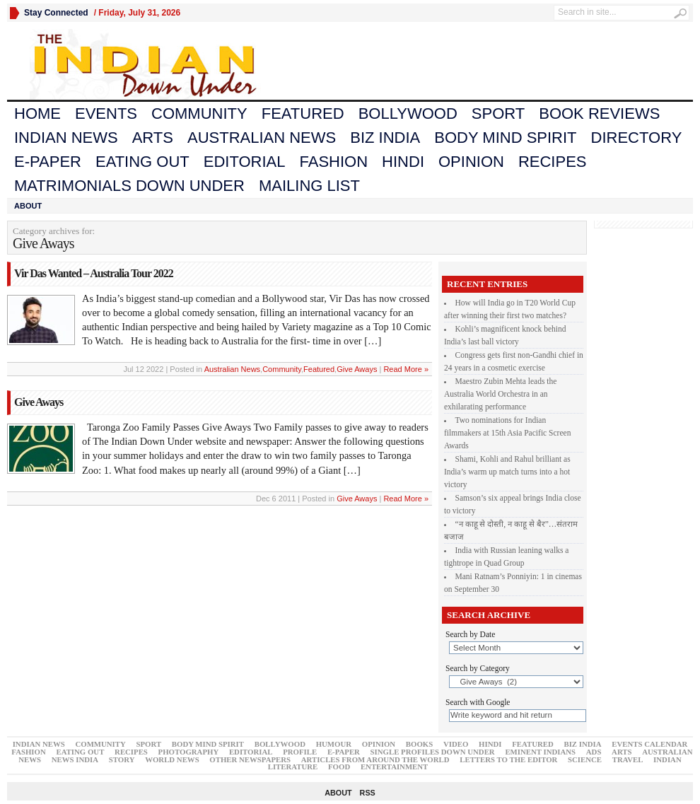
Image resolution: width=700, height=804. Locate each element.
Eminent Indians (540, 751)
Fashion (334, 161)
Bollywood (407, 113)
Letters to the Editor (508, 759)
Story (122, 759)
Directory (636, 137)
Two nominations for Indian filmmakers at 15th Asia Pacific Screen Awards (507, 433)
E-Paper (47, 161)
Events (106, 113)
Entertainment (394, 766)
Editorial (245, 161)
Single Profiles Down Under (433, 751)
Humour (333, 744)
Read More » (405, 369)
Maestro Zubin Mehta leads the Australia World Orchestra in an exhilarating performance (500, 394)
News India (75, 759)
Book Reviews (599, 113)
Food (339, 766)
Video (455, 744)
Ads (594, 751)
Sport (498, 113)
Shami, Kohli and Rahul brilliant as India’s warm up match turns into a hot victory (507, 472)
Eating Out (142, 161)
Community (199, 113)
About (28, 206)
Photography (188, 751)
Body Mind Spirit (505, 137)
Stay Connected (56, 13)
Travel (627, 759)
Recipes (552, 161)
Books (419, 744)
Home (37, 113)
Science (585, 759)
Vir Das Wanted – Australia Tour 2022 (93, 273)
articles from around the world (375, 759)
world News (172, 759)
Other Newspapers (250, 759)
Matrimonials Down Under (129, 185)
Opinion (471, 161)
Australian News (261, 137)
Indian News (66, 137)
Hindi (403, 161)
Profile (300, 751)
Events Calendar (649, 744)
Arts (152, 137)
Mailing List (309, 185)
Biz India (385, 137)
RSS (367, 792)
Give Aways (357, 369)
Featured (303, 113)
